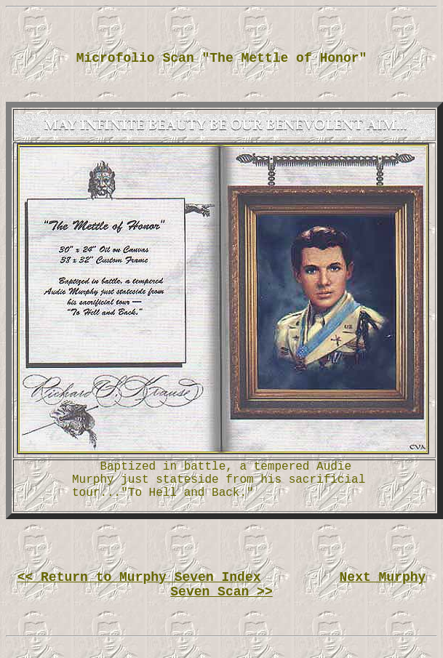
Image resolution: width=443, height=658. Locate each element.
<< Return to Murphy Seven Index (139, 577)
